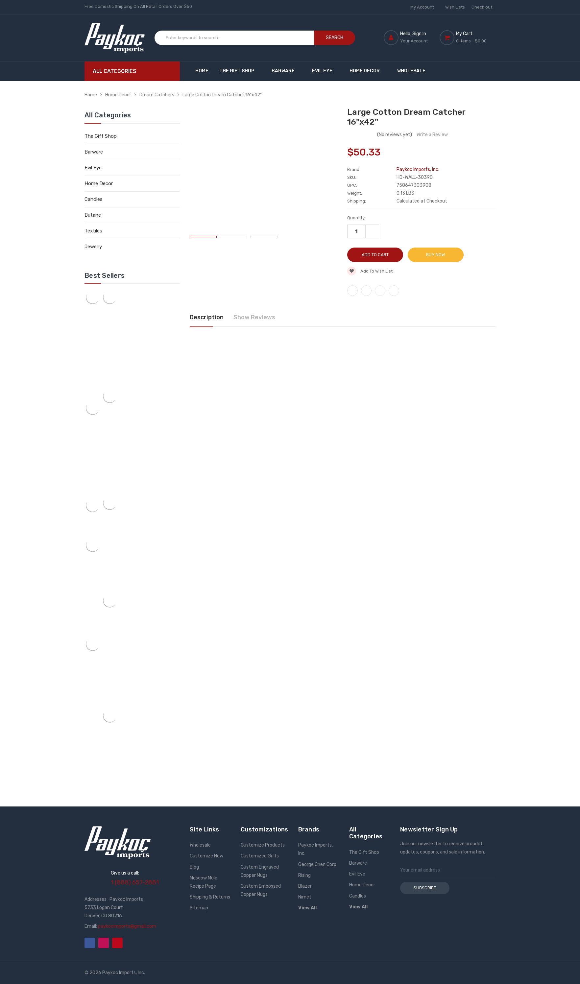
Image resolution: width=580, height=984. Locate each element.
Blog (194, 867)
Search (334, 37)
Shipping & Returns (210, 897)
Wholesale (411, 71)
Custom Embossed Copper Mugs (261, 890)
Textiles (93, 231)
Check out (481, 7)
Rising (304, 875)
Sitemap (199, 908)
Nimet (304, 897)
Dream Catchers (156, 95)
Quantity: (356, 217)
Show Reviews (254, 317)
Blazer (305, 886)
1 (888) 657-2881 (135, 882)
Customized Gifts (260, 856)
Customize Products (263, 845)
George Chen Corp (317, 864)
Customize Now (206, 856)
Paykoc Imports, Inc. (315, 849)
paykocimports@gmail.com (127, 926)
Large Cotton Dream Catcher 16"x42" (222, 95)
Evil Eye (325, 71)
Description (207, 317)
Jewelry (93, 247)
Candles (94, 199)
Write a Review (432, 134)
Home (201, 71)
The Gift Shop (239, 71)
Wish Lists (455, 7)
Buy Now (435, 254)
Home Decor (368, 71)
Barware (286, 71)
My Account (424, 7)
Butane (93, 215)
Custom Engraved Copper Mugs (260, 871)
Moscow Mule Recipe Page (203, 882)
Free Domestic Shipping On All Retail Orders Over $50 (138, 6)
